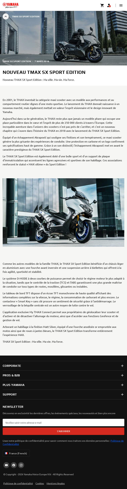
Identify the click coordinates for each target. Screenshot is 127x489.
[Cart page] (102, 5)
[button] (121, 5)
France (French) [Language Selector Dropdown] (15, 453)
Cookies (40, 483)
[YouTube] (6, 465)
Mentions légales (56, 483)
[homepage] (10, 5)
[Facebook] (14, 465)
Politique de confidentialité (18, 483)
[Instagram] (21, 465)
